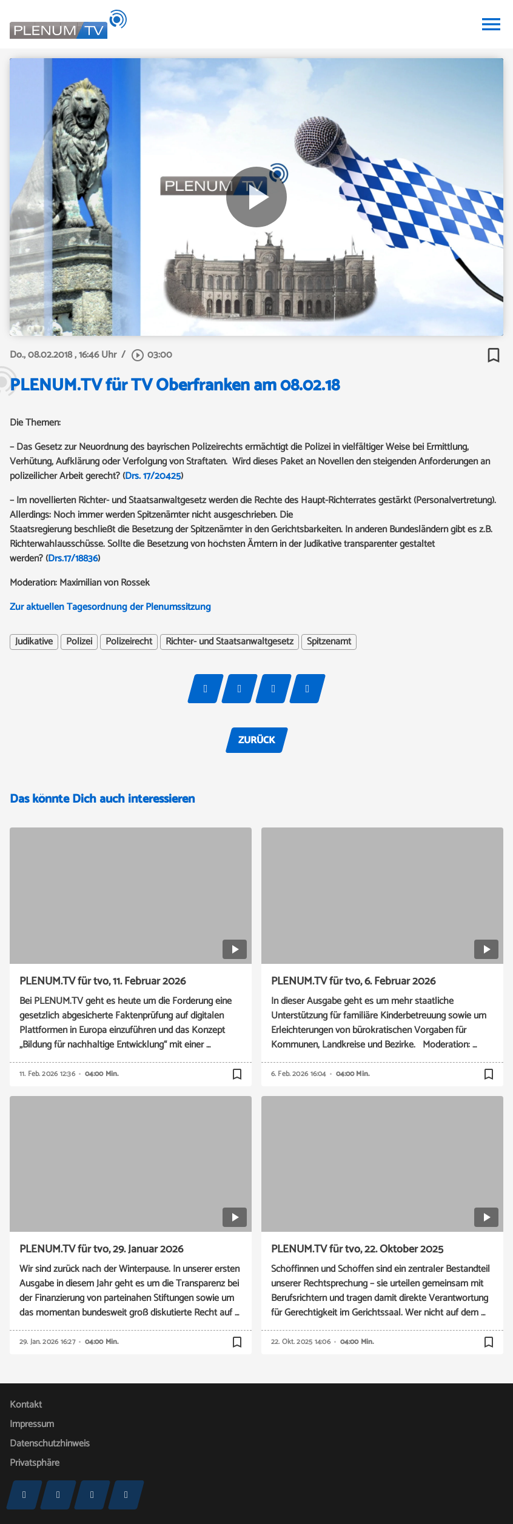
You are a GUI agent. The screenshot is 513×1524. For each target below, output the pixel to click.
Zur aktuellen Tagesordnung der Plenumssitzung (110, 607)
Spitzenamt (329, 642)
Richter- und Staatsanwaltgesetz (229, 642)
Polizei (79, 642)
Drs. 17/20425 (153, 476)
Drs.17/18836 (73, 558)
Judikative (34, 642)
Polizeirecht (129, 642)
